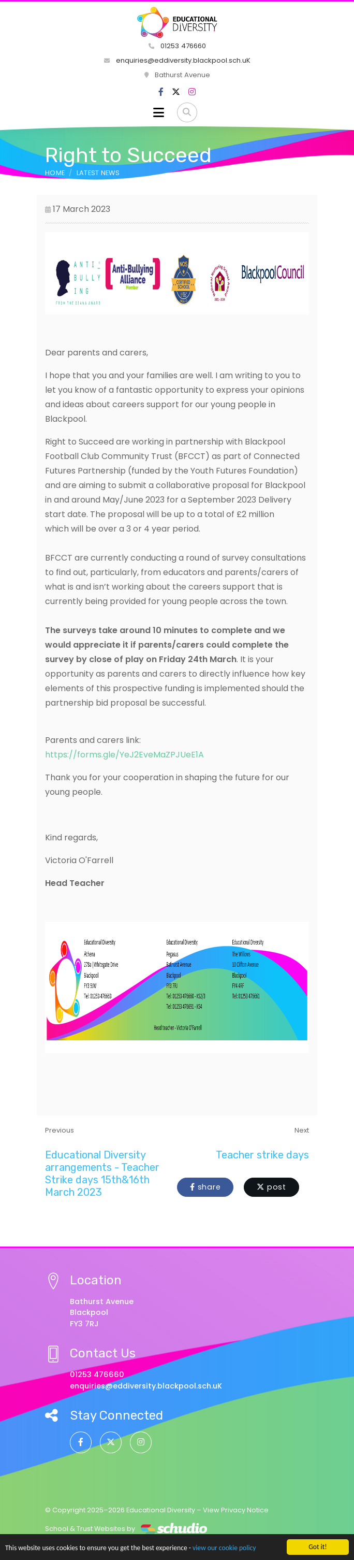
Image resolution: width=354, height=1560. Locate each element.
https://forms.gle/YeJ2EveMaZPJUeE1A (124, 755)
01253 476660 (177, 46)
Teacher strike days (262, 1155)
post (271, 1187)
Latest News (98, 172)
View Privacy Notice (236, 1510)
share (205, 1187)
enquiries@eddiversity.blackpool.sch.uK (177, 60)
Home (55, 172)
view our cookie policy (224, 1548)
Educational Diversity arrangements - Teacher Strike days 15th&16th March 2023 (102, 1173)
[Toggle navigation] (159, 112)
